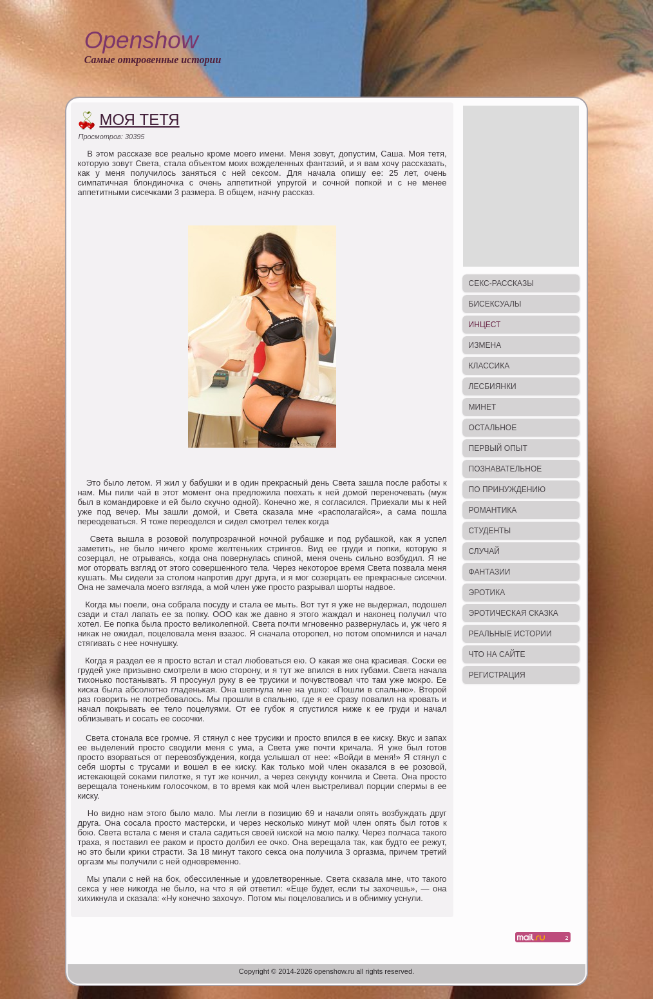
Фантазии (490, 571)
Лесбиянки (492, 386)
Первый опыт (498, 448)
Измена (485, 345)
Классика (489, 365)
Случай (484, 551)
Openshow (141, 40)
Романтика (493, 510)
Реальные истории (510, 633)
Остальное (493, 427)
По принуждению (507, 489)
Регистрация (497, 675)
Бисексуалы (495, 304)
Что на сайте (497, 654)
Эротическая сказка (513, 613)
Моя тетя (139, 119)
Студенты (490, 530)
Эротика (487, 592)
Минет (483, 407)
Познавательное (505, 468)
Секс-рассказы (501, 283)
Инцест (485, 324)
